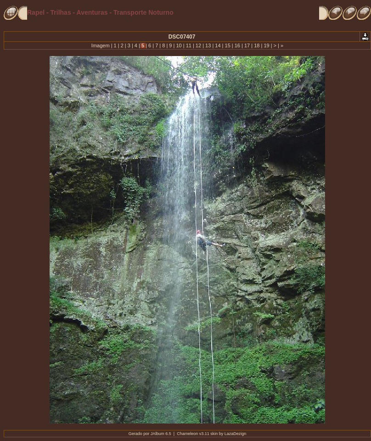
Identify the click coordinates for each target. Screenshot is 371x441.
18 (257, 45)
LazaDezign (236, 433)
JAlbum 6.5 (161, 433)
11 (189, 45)
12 (198, 45)
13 (208, 45)
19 (266, 45)
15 (227, 45)
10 (178, 45)
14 (218, 45)
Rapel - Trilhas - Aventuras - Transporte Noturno (100, 12)
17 (247, 45)
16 (237, 45)
